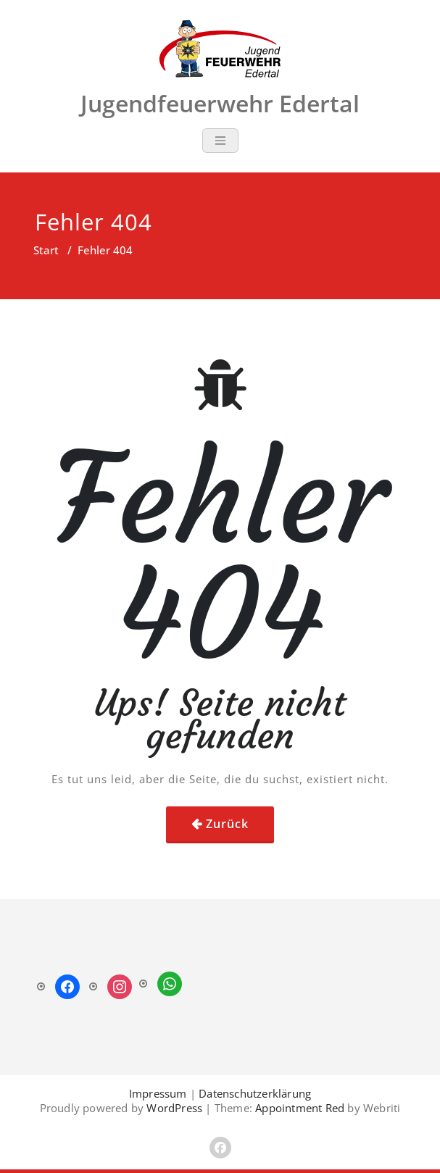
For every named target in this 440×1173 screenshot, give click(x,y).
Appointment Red (298, 1108)
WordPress (174, 1108)
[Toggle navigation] (220, 140)
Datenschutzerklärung (255, 1093)
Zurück (227, 824)
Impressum (158, 1093)
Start (46, 250)
